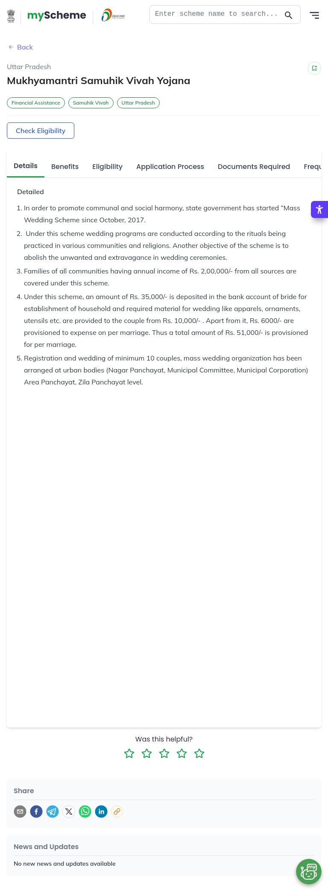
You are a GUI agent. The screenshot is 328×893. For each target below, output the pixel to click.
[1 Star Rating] (129, 726)
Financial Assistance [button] (36, 102)
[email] (20, 784)
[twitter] (68, 784)
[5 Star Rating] (199, 726)
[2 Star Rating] (146, 726)
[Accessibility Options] (319, 209)
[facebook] (36, 784)
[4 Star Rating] (181, 726)
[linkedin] (101, 784)
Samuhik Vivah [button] (91, 102)
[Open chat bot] (309, 871)
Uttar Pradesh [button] (138, 102)
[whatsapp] (85, 784)
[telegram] (52, 784)
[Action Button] (57, 16)
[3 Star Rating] (164, 726)
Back (20, 47)
